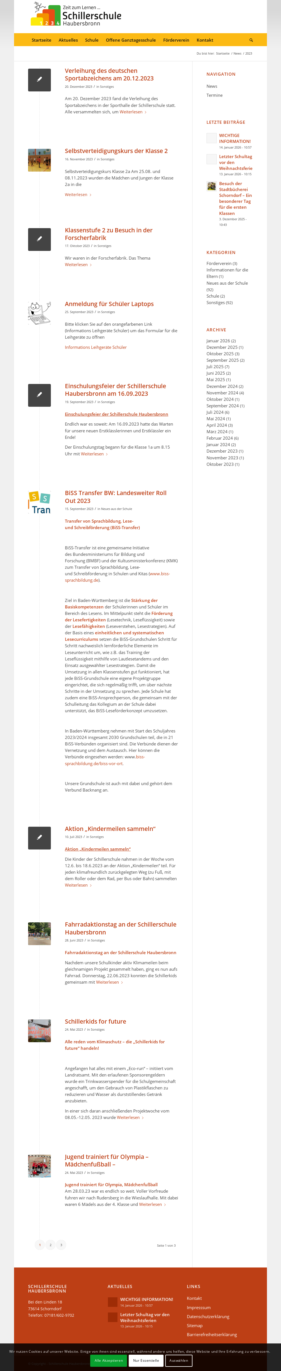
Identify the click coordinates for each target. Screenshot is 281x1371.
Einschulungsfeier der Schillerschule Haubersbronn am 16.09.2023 (115, 389)
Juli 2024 (215, 412)
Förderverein (219, 263)
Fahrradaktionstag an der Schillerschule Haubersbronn (120, 928)
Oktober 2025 (220, 353)
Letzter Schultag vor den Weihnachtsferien (145, 1317)
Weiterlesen (133, 111)
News (212, 86)
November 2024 (222, 392)
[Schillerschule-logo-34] (76, 16)
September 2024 (223, 405)
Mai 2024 (216, 418)
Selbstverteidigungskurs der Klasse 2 (116, 151)
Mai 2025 (216, 379)
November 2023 (222, 457)
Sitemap (195, 1325)
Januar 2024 (218, 444)
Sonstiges (107, 86)
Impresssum (199, 1307)
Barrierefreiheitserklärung (212, 1334)
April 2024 (217, 425)
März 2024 (217, 431)
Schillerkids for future (95, 1021)
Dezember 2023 (222, 451)
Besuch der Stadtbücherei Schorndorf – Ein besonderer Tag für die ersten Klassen (235, 198)
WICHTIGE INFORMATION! (235, 138)
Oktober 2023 (220, 464)
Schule (213, 296)
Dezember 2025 (222, 347)
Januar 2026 (218, 340)
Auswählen (178, 1360)
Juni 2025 (216, 373)
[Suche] (249, 40)
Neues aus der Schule (116, 509)
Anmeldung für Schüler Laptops (109, 304)
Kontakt (194, 1298)
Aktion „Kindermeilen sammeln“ (110, 829)
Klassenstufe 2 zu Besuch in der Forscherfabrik (109, 234)
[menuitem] (41, 40)
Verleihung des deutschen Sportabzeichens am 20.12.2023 (109, 74)
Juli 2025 (215, 366)
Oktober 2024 (220, 399)
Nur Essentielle (146, 1360)
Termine (215, 95)
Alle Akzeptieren (109, 1360)
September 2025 (223, 360)
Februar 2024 (220, 438)
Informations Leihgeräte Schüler (96, 347)
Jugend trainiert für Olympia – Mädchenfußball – (107, 1160)
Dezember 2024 (222, 386)
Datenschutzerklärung (208, 1316)
